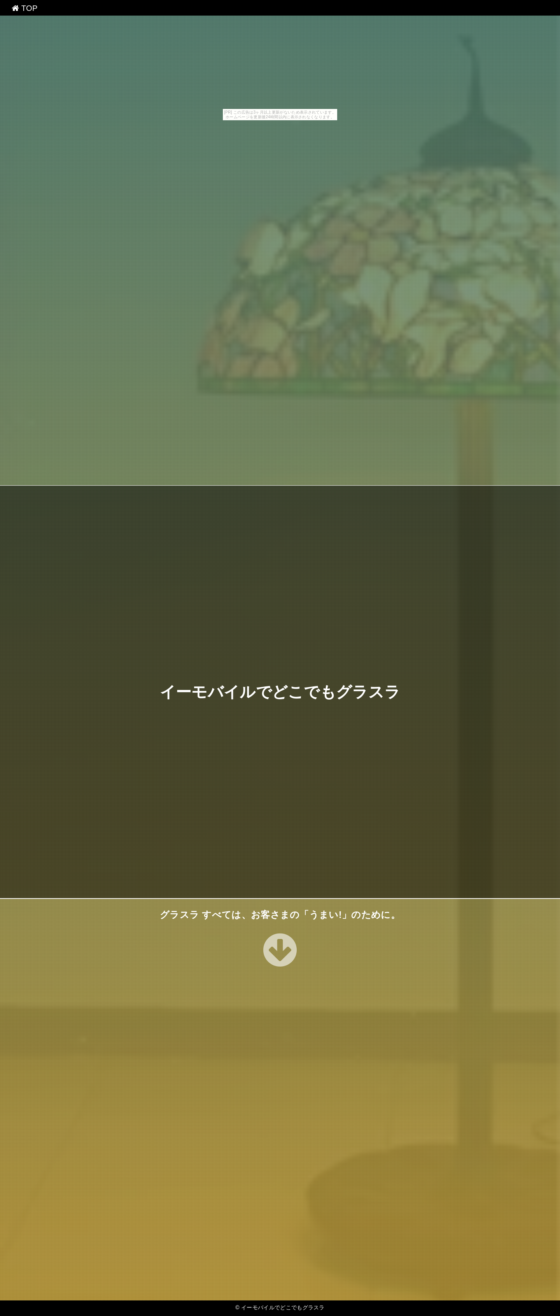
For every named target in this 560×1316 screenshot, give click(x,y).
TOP (25, 8)
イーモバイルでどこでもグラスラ (280, 691)
